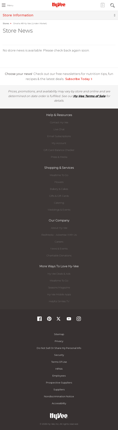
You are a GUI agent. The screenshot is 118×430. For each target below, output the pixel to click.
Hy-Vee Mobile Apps (59, 294)
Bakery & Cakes (59, 189)
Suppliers (59, 389)
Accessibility (59, 403)
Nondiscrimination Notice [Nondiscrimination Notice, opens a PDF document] (59, 396)
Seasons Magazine (59, 287)
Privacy (59, 341)
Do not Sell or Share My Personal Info (59, 348)
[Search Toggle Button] (112, 5)
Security (59, 354)
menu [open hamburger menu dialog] (10, 5)
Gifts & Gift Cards (59, 195)
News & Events (59, 248)
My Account (59, 143)
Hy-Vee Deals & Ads (59, 273)
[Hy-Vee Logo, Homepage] (59, 5)
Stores (6, 23)
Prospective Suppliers (59, 382)
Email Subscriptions (59, 136)
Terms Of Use (59, 361)
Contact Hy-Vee (59, 122)
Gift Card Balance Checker (59, 150)
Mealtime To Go (59, 175)
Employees (59, 375)
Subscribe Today (79, 79)
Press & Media (59, 157)
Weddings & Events (59, 209)
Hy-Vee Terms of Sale (89, 96)
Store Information (59, 15)
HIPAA (59, 368)
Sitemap (59, 334)
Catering (59, 202)
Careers (59, 241)
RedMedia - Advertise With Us (59, 234)
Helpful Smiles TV (59, 301)
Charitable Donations (59, 255)
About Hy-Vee (59, 227)
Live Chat (59, 129)
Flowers (59, 182)
